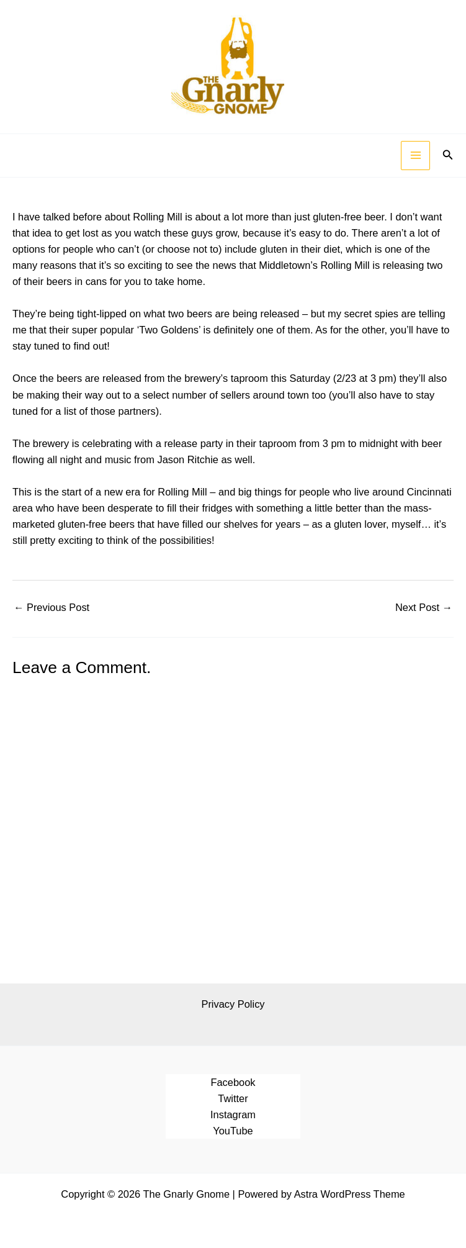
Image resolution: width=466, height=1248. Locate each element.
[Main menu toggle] (415, 155)
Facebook (232, 1082)
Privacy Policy (232, 1004)
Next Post (423, 607)
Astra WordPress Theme (349, 1194)
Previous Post (51, 607)
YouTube (233, 1130)
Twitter (233, 1098)
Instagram (233, 1114)
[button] (448, 155)
